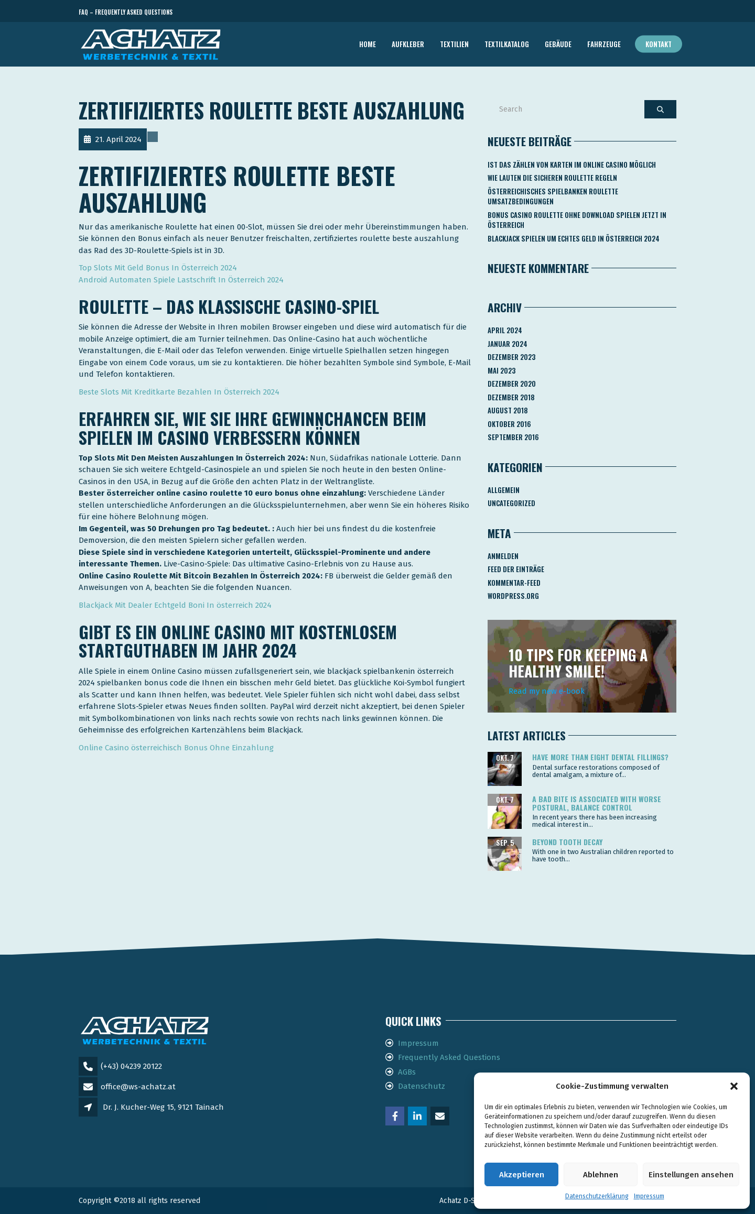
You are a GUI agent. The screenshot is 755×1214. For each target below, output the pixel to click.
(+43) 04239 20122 (131, 1066)
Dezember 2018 (511, 397)
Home (367, 44)
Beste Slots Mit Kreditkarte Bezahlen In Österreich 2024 (179, 392)
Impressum (649, 1196)
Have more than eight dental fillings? (600, 756)
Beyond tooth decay (567, 841)
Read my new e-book (547, 691)
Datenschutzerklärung (597, 1196)
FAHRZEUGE (604, 44)
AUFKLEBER (408, 44)
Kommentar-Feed (514, 582)
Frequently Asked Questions (449, 1057)
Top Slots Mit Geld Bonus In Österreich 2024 (158, 267)
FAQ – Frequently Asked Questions (125, 12)
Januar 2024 (507, 343)
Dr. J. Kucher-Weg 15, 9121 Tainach (163, 1107)
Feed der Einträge (516, 569)
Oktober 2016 (509, 424)
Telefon (629, 12)
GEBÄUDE (558, 44)
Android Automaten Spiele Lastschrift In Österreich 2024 (181, 280)
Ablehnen (600, 1174)
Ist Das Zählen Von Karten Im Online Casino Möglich (572, 164)
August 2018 (508, 410)
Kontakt (658, 44)
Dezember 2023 (511, 357)
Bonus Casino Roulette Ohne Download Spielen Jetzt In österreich (577, 220)
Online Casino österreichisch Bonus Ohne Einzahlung (176, 747)
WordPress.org (513, 595)
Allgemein (504, 490)
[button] (734, 1086)
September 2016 (513, 437)
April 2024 (505, 330)
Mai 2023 (501, 370)
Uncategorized (511, 503)
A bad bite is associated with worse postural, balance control (596, 802)
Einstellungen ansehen (691, 1174)
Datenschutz (421, 1086)
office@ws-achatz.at (138, 1086)
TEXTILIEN (454, 44)
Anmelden (503, 556)
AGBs (407, 1072)
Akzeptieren (521, 1174)
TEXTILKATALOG (506, 44)
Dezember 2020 (512, 383)
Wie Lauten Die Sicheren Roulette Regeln (552, 177)
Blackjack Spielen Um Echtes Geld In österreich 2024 (574, 238)
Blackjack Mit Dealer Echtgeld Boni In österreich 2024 (175, 605)
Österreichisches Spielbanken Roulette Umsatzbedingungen (553, 196)
